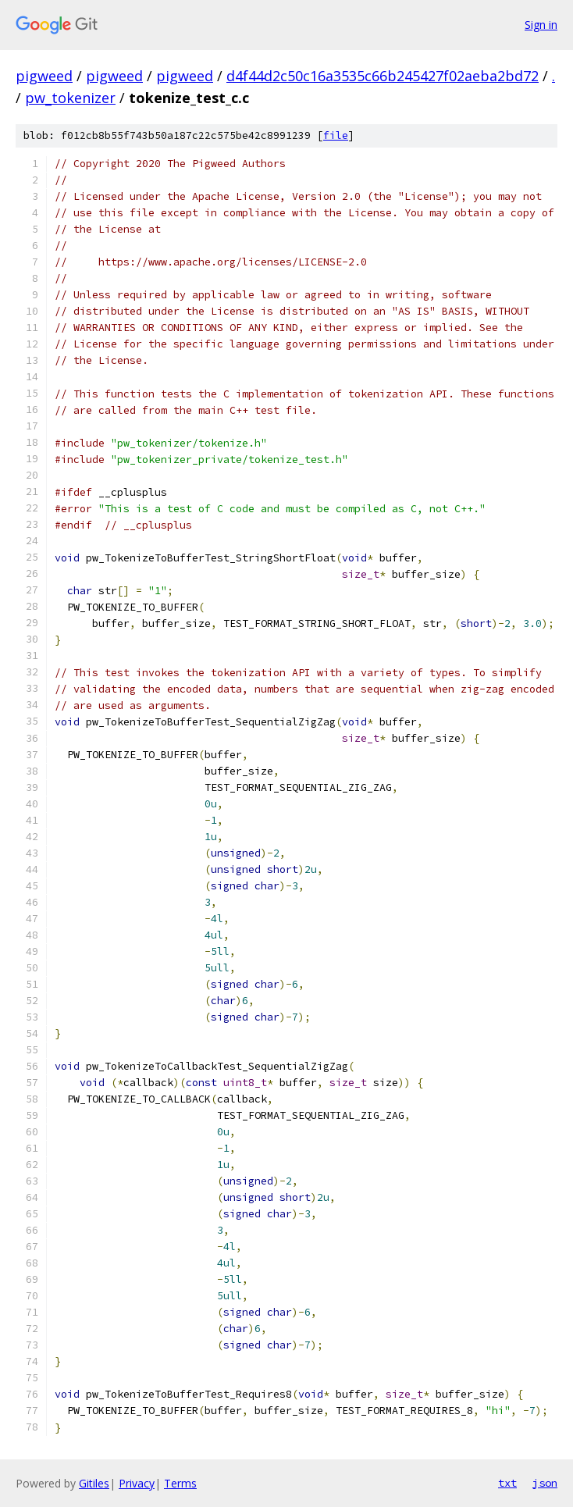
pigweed (44, 75)
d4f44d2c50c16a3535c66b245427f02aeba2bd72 (382, 75)
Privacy (137, 1483)
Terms (180, 1483)
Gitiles (94, 1483)
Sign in (541, 24)
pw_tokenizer (70, 97)
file (335, 135)
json (544, 1483)
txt (507, 1483)
